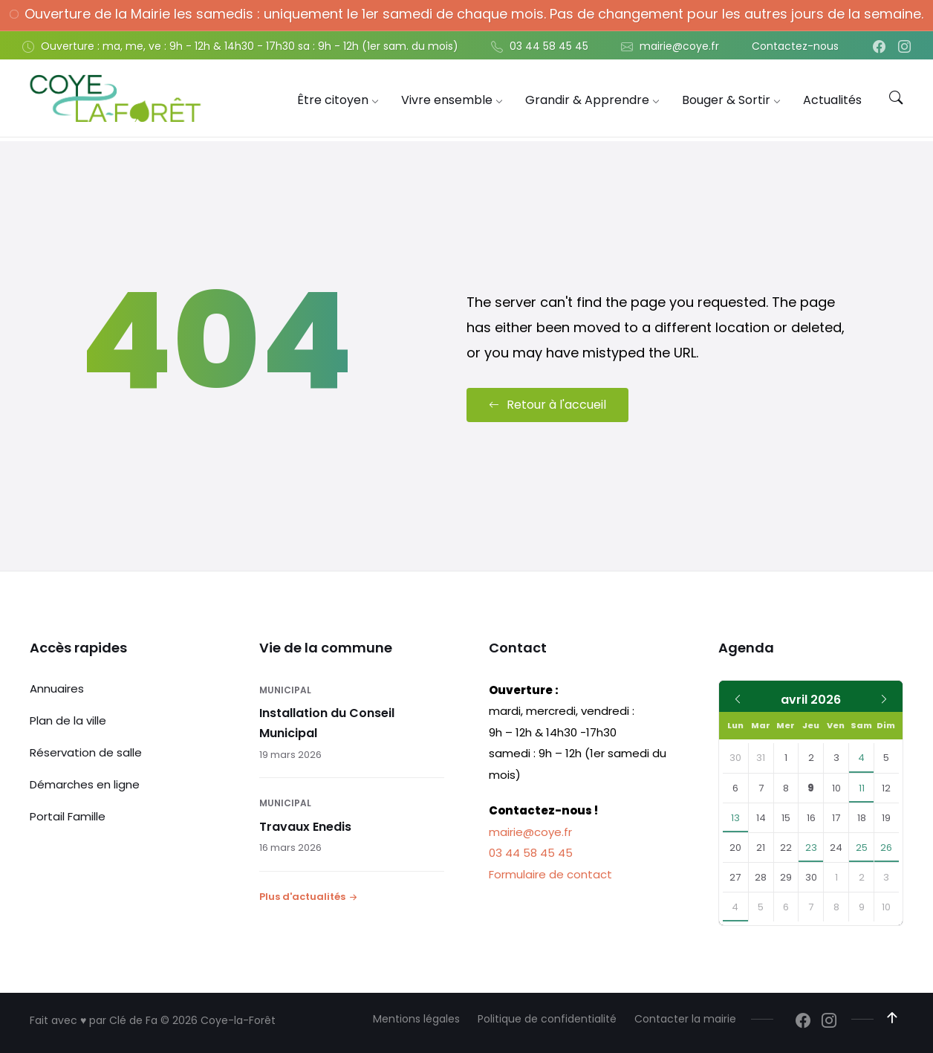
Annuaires (57, 688)
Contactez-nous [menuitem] (795, 46)
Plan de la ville (68, 720)
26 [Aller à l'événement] (886, 847)
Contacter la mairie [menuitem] (685, 1018)
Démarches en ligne (85, 783)
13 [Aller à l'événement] (735, 818)
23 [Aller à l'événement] (811, 847)
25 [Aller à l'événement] (862, 847)
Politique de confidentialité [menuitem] (547, 1018)
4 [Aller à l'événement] (861, 758)
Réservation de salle (86, 751)
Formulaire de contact (550, 873)
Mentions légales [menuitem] (416, 1018)
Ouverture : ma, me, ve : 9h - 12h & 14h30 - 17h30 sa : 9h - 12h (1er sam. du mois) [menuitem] (249, 46)
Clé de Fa (133, 1020)
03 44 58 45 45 (531, 853)
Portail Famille (67, 815)
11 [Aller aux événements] (862, 788)
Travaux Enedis (305, 826)
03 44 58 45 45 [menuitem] (549, 46)
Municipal (285, 689)
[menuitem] (332, 100)
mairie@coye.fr (530, 831)
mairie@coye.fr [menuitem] (679, 46)
